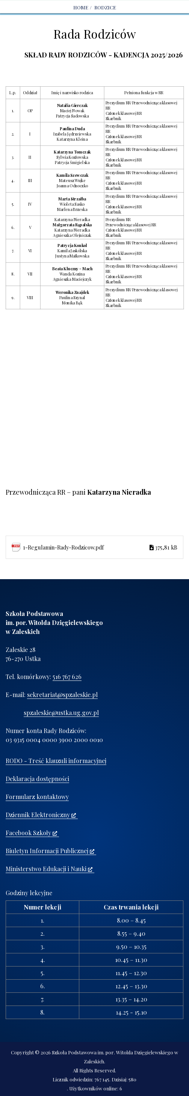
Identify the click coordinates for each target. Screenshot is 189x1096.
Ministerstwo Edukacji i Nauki (49, 869)
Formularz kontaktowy (37, 797)
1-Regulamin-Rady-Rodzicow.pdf (100, 547)
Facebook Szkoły (31, 833)
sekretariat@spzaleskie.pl (62, 695)
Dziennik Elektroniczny (41, 815)
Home (80, 7)
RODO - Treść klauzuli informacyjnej (56, 761)
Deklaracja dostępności (37, 779)
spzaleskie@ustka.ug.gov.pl (61, 713)
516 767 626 (67, 676)
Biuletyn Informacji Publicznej (50, 851)
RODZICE (105, 7)
